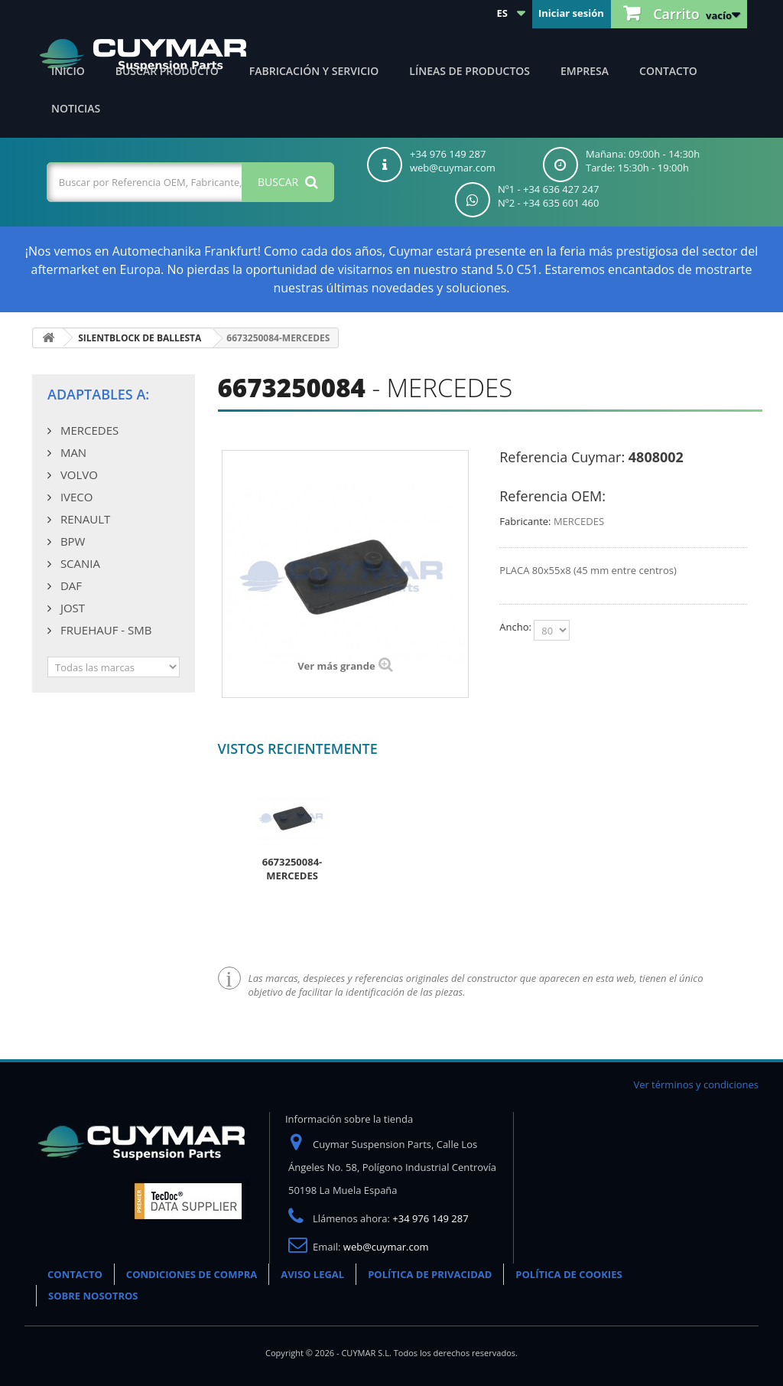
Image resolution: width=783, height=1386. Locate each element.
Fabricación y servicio (314, 71)
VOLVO (77, 474)
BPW (71, 541)
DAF (69, 585)
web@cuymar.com (386, 1247)
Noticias (75, 108)
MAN (71, 452)
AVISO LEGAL (312, 1274)
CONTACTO (74, 1274)
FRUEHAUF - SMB (104, 630)
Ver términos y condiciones (696, 1084)
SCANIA (78, 563)
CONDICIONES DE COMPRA (191, 1274)
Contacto (668, 71)
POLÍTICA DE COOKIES (568, 1274)
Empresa (584, 71)
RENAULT (83, 519)
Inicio (68, 71)
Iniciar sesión (571, 13)
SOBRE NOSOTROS (93, 1296)
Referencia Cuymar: (562, 457)
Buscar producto (167, 71)
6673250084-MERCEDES (292, 868)
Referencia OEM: (552, 496)
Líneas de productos (469, 71)
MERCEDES (88, 430)
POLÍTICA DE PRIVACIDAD (430, 1274)
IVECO (75, 496)
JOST (71, 607)
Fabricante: (525, 521)
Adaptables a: (98, 394)
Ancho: (516, 627)
